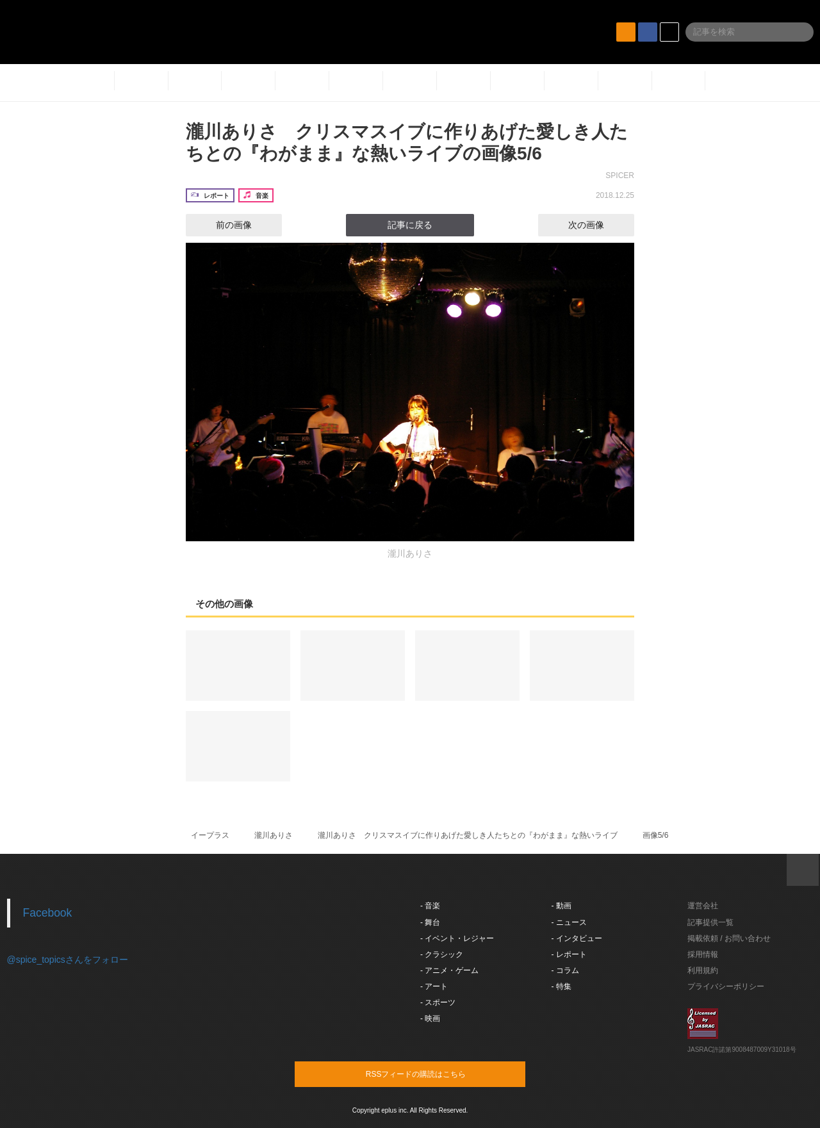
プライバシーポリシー (725, 986)
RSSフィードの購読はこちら (434, 1073)
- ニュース (569, 922)
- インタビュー (577, 938)
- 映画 (430, 1018)
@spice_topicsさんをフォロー (67, 959)
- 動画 (561, 905)
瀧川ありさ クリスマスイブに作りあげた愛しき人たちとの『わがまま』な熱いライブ (468, 835)
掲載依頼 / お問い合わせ (729, 938)
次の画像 (597, 225)
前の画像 (222, 225)
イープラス (210, 835)
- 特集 (561, 986)
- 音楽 (430, 905)
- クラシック (441, 954)
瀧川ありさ (273, 835)
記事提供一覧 (710, 922)
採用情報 (702, 954)
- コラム (565, 970)
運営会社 (702, 905)
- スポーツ (437, 1002)
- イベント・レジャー (457, 938)
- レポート (569, 954)
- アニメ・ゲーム (449, 970)
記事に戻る (410, 225)
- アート (434, 986)
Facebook (47, 912)
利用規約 (702, 970)
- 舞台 (430, 922)
